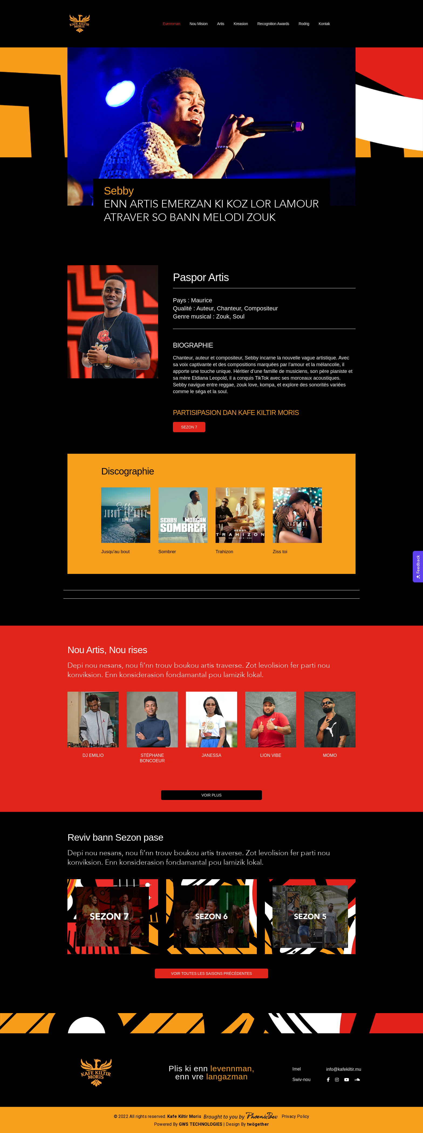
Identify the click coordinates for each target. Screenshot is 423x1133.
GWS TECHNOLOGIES (200, 1124)
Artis (220, 24)
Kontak (324, 24)
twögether (258, 1124)
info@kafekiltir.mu (343, 1069)
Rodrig (304, 24)
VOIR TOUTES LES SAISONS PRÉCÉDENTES (211, 973)
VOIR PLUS (212, 795)
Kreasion (241, 24)
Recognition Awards (273, 24)
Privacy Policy (295, 1116)
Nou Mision (199, 24)
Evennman (171, 24)
